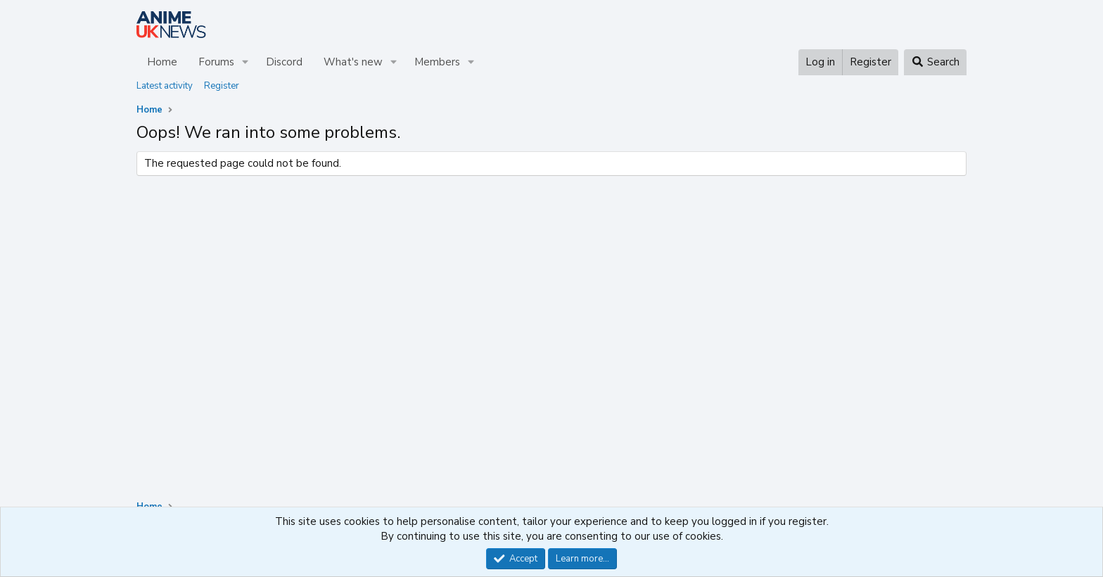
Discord (284, 62)
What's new (353, 62)
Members (437, 62)
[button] (245, 62)
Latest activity (164, 86)
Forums (216, 62)
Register (221, 86)
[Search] (935, 62)
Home (162, 62)
